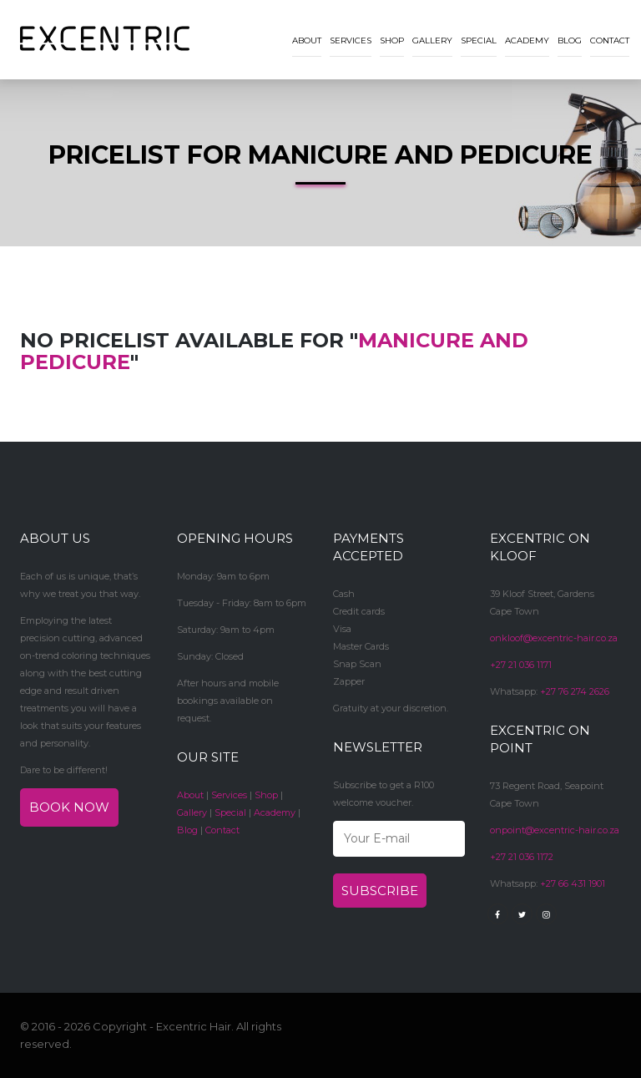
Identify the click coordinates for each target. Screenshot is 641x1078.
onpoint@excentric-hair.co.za (554, 830)
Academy (527, 40)
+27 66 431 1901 (572, 883)
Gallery (432, 40)
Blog (570, 40)
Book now (69, 807)
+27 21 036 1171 (521, 665)
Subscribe (379, 890)
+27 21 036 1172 (521, 857)
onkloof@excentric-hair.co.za (554, 638)
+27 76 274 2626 (574, 691)
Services (350, 40)
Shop (392, 40)
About (306, 40)
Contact (609, 40)
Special (479, 40)
